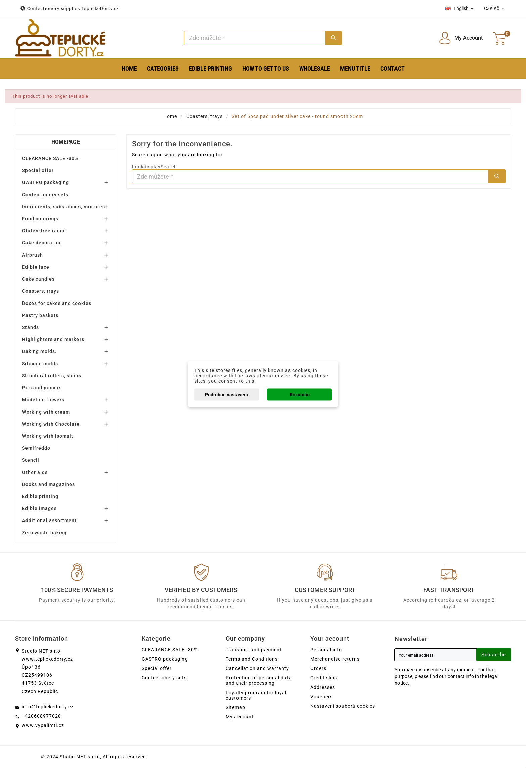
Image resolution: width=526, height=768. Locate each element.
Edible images (39, 508)
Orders (318, 668)
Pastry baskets (40, 315)
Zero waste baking (44, 532)
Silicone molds (40, 363)
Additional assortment (49, 520)
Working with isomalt (47, 436)
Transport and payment (254, 649)
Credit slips (323, 677)
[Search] (254, 38)
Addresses (322, 687)
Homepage (65, 141)
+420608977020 (41, 716)
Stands (30, 327)
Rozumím (300, 394)
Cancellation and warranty (257, 668)
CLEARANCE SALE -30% (50, 158)
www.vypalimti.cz (43, 725)
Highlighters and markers (53, 339)
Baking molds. (39, 351)
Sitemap (235, 707)
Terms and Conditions (252, 659)
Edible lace (35, 267)
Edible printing (40, 496)
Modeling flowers (43, 399)
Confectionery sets (45, 194)
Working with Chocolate (51, 424)
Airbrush (32, 255)
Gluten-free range (44, 230)
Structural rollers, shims (51, 375)
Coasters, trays (40, 291)
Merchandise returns (335, 659)
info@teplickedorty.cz (48, 706)
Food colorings (40, 218)
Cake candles (38, 279)
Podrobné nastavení (226, 394)
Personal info (326, 649)
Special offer (38, 170)
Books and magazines (48, 484)
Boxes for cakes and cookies (56, 303)
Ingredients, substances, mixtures (63, 206)
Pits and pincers (42, 387)
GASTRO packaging (45, 182)
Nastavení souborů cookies (342, 706)
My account (240, 716)
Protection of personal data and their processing (259, 680)
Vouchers (321, 696)
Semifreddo (36, 448)
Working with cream (46, 412)
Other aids (35, 472)
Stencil (30, 460)
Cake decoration (42, 242)
